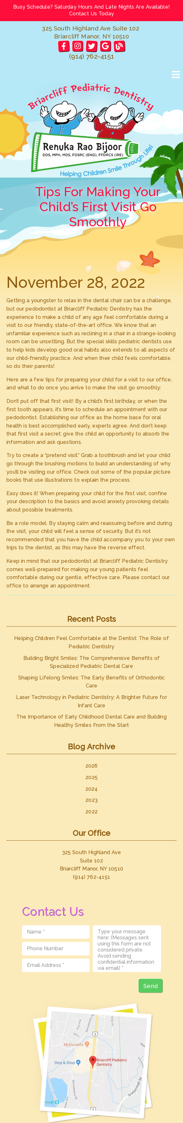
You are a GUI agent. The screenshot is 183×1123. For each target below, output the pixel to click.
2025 (91, 777)
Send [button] (150, 986)
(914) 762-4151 (91, 56)
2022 (91, 812)
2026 (91, 766)
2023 (91, 800)
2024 (91, 789)
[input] (56, 932)
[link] (63, 46)
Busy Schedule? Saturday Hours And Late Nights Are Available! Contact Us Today (91, 10)
